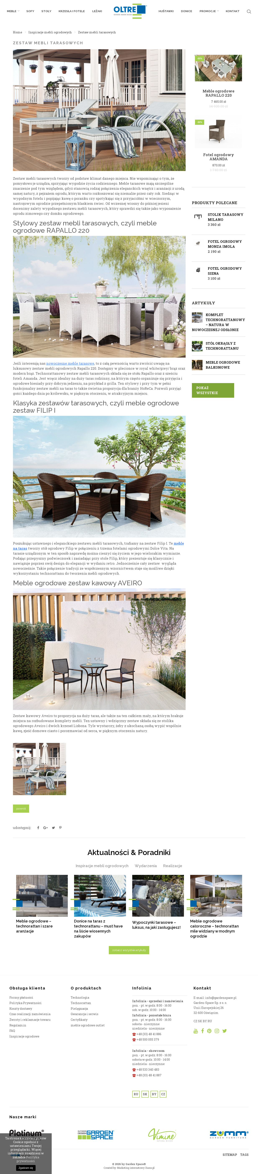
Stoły (46, 12)
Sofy (30, 12)
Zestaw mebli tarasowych (97, 32)
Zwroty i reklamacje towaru (29, 1021)
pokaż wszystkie (207, 390)
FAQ (12, 1032)
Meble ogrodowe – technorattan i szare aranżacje (34, 926)
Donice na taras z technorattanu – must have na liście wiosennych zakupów (98, 928)
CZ (163, 1095)
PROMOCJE (209, 12)
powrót (21, 808)
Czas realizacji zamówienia (29, 1015)
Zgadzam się (26, 1167)
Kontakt (233, 12)
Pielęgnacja (79, 1010)
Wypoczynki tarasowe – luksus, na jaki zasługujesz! (156, 925)
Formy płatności (21, 999)
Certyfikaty (79, 1021)
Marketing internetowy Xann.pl (135, 1168)
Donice (186, 12)
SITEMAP (230, 1156)
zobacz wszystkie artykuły (129, 951)
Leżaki (97, 12)
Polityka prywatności (28, 1159)
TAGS (244, 1156)
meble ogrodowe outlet (88, 1026)
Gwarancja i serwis (84, 1015)
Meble (13, 12)
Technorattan (81, 1004)
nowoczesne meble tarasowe (70, 363)
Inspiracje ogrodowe (24, 1037)
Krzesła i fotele (72, 12)
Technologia (80, 999)
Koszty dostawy (20, 1010)
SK (145, 1095)
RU (136, 1095)
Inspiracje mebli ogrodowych (50, 32)
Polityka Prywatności (25, 1004)
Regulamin (17, 1026)
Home (17, 32)
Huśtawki (166, 12)
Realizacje (172, 866)
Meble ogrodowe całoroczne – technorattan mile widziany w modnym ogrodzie (214, 928)
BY (154, 1095)
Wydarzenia (146, 866)
